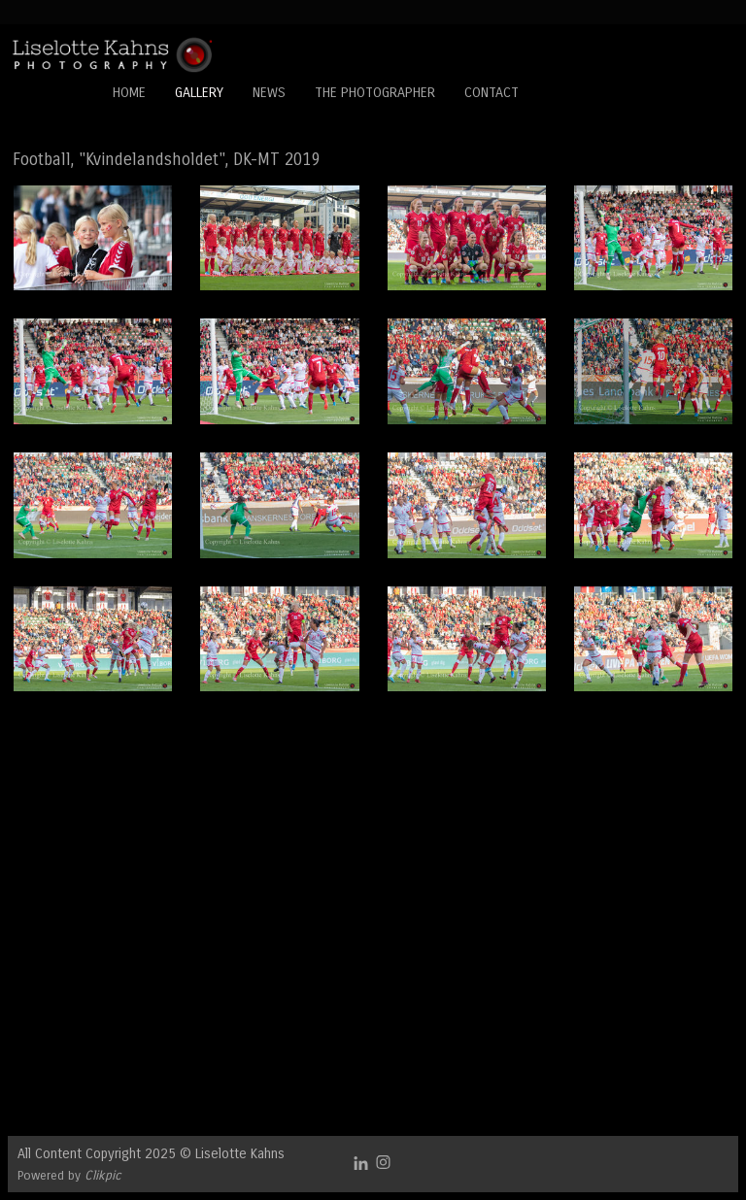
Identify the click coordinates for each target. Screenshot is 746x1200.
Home (129, 92)
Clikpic (103, 1175)
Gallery (199, 92)
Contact (491, 92)
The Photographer (375, 92)
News (269, 92)
